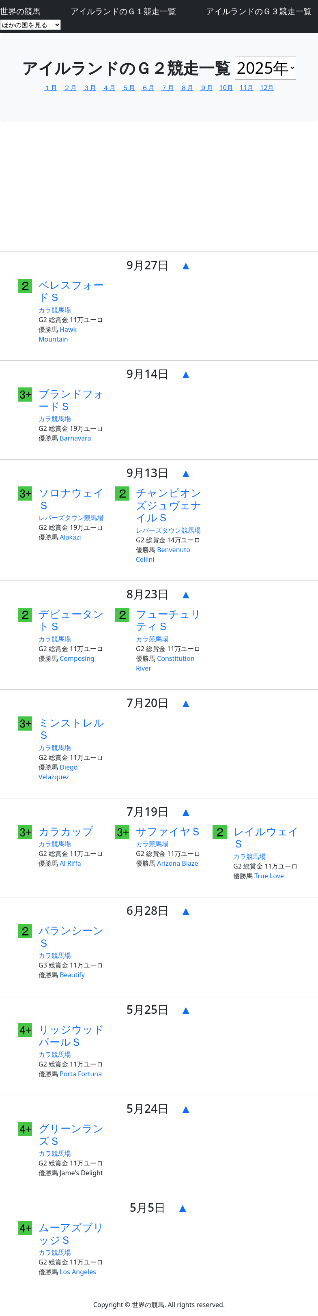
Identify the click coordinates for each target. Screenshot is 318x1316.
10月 (226, 87)
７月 (167, 87)
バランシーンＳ (71, 936)
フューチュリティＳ (168, 620)
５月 (128, 87)
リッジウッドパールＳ (71, 1035)
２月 (70, 87)
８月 (186, 87)
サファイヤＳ (168, 831)
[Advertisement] (159, 188)
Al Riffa (70, 863)
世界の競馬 (20, 11)
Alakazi (70, 537)
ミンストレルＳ (71, 729)
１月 (50, 87)
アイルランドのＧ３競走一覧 (259, 11)
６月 (148, 87)
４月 (109, 87)
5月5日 (147, 1207)
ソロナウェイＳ (71, 499)
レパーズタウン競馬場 (71, 517)
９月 (206, 87)
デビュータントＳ (71, 620)
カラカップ (66, 831)
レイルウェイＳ (266, 837)
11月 (247, 87)
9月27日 (148, 265)
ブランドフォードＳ (71, 400)
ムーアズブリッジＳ (71, 1233)
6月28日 (148, 910)
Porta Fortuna (81, 1073)
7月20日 (148, 702)
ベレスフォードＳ (71, 291)
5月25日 (148, 1009)
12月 (267, 87)
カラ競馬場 (55, 309)
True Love (269, 875)
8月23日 (148, 594)
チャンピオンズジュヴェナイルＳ (169, 505)
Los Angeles (78, 1271)
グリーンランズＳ (71, 1134)
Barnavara (75, 438)
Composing (77, 658)
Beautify (72, 974)
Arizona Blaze (177, 863)
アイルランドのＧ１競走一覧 (123, 11)
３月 (89, 87)
